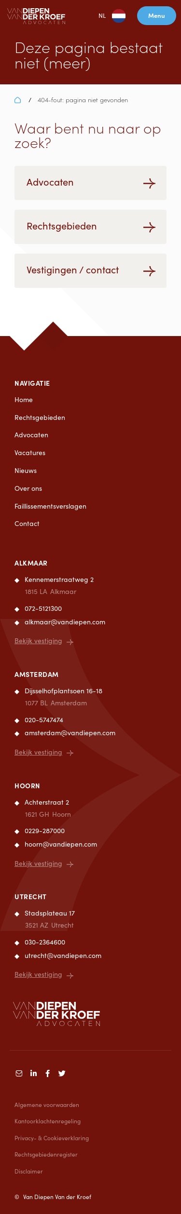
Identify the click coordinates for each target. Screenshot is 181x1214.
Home (23, 399)
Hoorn (27, 785)
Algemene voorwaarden (46, 1104)
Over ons (28, 488)
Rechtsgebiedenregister (46, 1154)
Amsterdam (36, 674)
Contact (27, 523)
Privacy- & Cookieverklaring (51, 1138)
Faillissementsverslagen (50, 506)
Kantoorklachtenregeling (47, 1121)
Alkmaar (31, 562)
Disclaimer (28, 1171)
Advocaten (31, 434)
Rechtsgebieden (39, 417)
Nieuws (25, 470)
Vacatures (29, 452)
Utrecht (30, 896)
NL (104, 16)
